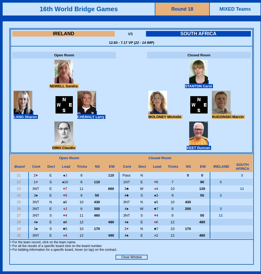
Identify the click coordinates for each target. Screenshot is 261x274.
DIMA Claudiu (64, 146)
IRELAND (63, 33)
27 (19, 215)
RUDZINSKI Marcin (228, 115)
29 (19, 229)
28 (19, 222)
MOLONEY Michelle (165, 115)
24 (19, 195)
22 (19, 182)
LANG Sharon (26, 115)
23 (19, 189)
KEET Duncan (199, 146)
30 (19, 235)
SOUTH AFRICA (198, 33)
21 (19, 175)
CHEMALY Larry (91, 115)
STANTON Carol (199, 84)
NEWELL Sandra (64, 84)
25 (19, 202)
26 (19, 209)
